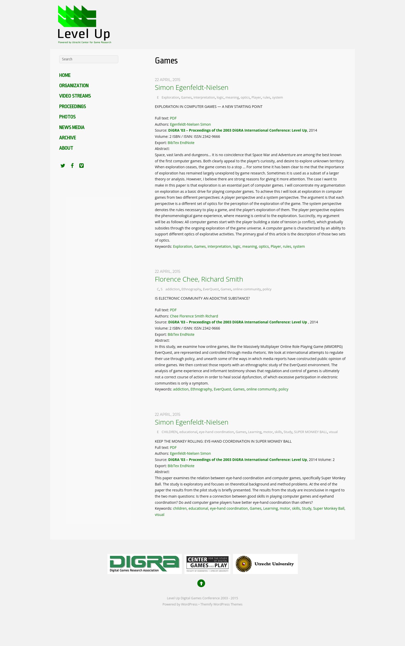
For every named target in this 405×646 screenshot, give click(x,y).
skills (278, 431)
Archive (67, 138)
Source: (161, 130)
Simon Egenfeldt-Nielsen (191, 87)
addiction (172, 289)
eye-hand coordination (216, 431)
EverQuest (211, 289)
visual (333, 431)
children (180, 508)
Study (288, 431)
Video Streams (75, 96)
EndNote (187, 142)
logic (220, 97)
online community (247, 289)
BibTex (173, 142)
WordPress (189, 604)
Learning (254, 431)
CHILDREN (170, 431)
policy (267, 289)
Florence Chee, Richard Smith (199, 279)
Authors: (162, 124)
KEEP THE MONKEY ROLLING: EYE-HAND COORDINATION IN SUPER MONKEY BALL (223, 441)
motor (268, 431)
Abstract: (162, 148)
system (277, 97)
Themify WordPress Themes (221, 604)
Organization (74, 86)
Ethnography (191, 289)
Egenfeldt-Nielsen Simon (190, 124)
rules (266, 97)
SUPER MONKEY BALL (310, 431)
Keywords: (164, 246)
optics (245, 97)
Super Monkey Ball (329, 508)
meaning (232, 97)
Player (256, 97)
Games (186, 97)
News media (71, 127)
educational (188, 431)
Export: (161, 142)
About (66, 148)
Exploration (170, 97)
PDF (173, 118)
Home (65, 75)
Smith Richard (206, 316)
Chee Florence (182, 316)
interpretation (204, 97)
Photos (67, 117)
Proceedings (72, 106)
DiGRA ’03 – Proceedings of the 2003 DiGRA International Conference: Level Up (237, 130)
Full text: (162, 118)
